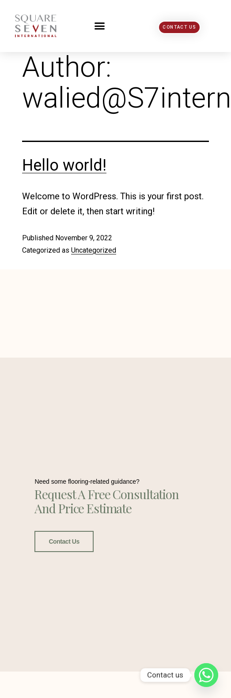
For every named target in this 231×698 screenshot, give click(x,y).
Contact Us (64, 541)
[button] (99, 26)
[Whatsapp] (206, 675)
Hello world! (64, 165)
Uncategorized (93, 250)
